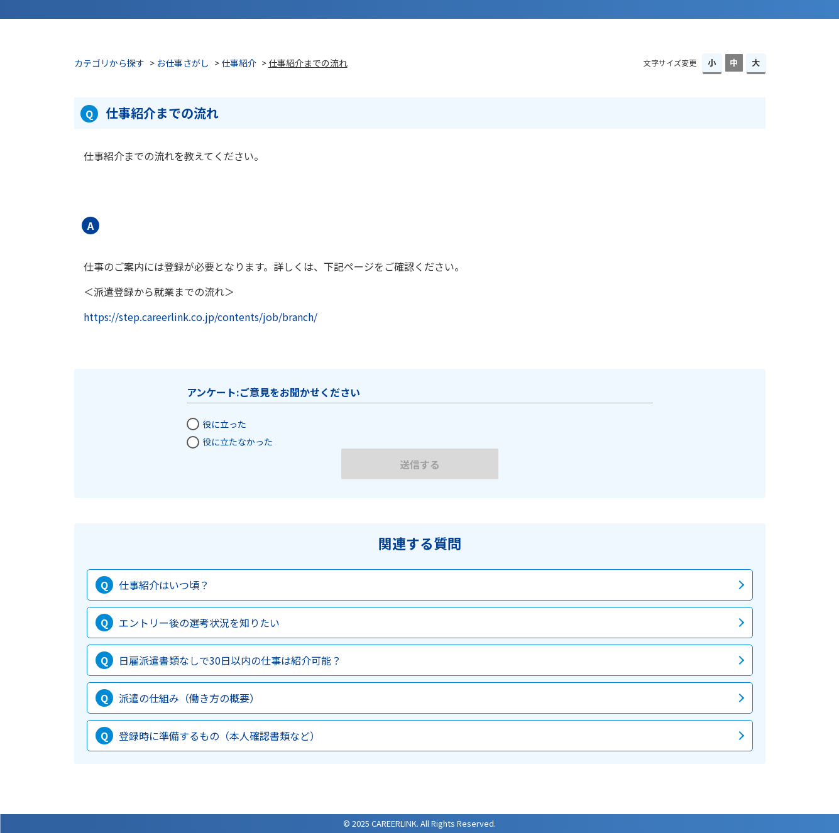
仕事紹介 (238, 63)
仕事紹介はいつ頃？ (164, 584)
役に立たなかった (237, 441)
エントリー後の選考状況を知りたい (199, 622)
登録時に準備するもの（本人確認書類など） (219, 735)
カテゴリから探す (109, 63)
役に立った (224, 424)
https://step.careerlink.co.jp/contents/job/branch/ (200, 316)
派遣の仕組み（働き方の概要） (189, 697)
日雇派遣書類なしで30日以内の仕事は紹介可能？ (230, 660)
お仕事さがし (182, 63)
